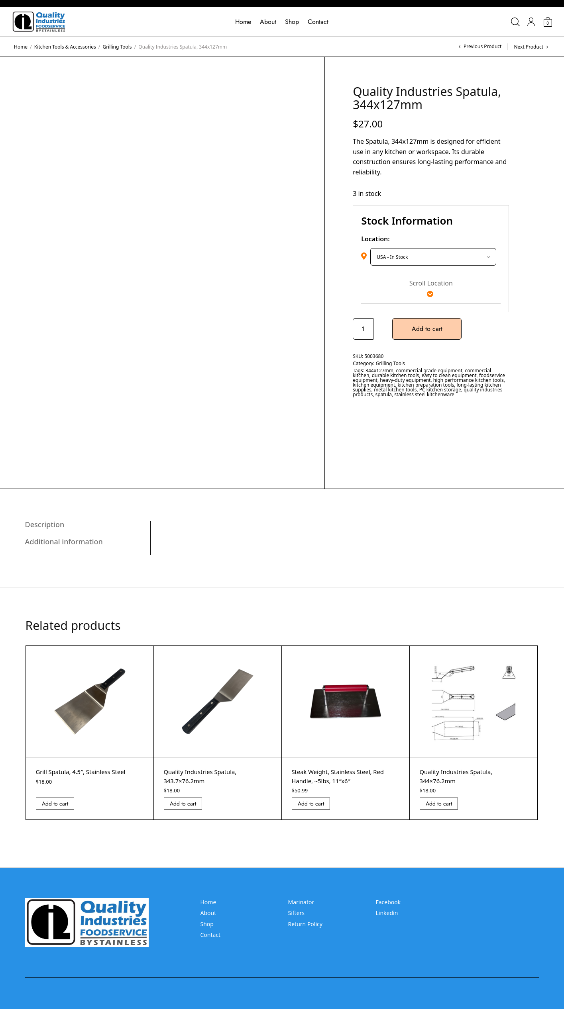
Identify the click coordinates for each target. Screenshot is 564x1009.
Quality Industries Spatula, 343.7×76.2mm (203, 776)
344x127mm (379, 370)
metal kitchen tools (395, 389)
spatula (383, 394)
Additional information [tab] (64, 541)
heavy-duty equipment (405, 380)
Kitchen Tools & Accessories (65, 46)
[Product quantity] (363, 329)
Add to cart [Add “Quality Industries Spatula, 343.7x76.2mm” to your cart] (183, 804)
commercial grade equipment (429, 370)
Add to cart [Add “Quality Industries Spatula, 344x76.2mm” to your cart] (439, 804)
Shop (292, 21)
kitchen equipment (374, 384)
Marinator (301, 902)
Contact (318, 21)
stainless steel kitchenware (424, 394)
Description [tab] (45, 524)
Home (243, 21)
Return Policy (305, 924)
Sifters (296, 913)
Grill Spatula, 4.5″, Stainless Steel (84, 771)
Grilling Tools (117, 46)
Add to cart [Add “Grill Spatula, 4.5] (55, 804)
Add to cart (430, 328)
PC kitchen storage (440, 389)
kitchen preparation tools (426, 384)
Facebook (388, 902)
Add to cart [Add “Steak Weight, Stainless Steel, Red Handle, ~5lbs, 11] (311, 804)
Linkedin (387, 913)
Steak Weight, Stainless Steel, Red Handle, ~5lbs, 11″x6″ (342, 776)
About (268, 21)
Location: (375, 239)
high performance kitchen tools (468, 380)
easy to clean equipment (449, 375)
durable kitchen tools (395, 375)
